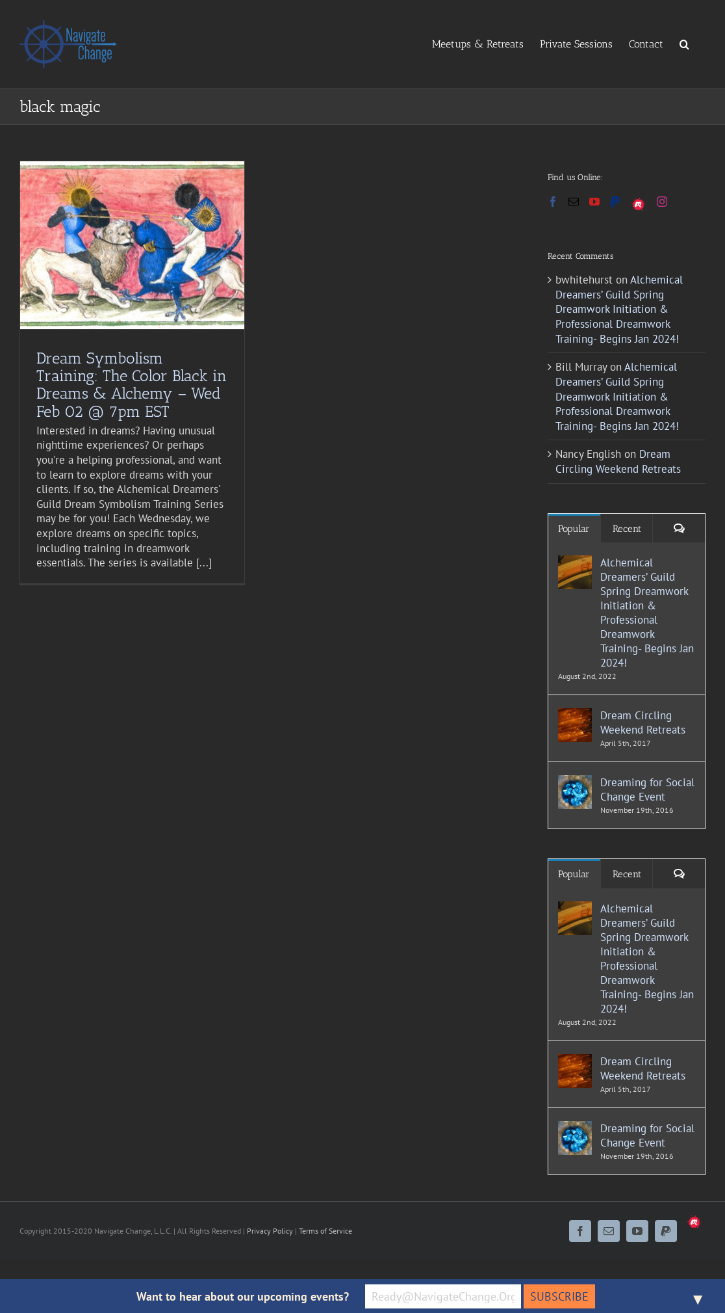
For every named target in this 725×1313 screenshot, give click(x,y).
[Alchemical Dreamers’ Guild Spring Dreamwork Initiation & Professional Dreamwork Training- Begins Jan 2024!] (575, 562)
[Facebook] (553, 201)
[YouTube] (594, 201)
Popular (574, 529)
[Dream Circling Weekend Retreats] (575, 715)
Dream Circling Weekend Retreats (618, 461)
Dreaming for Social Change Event (647, 789)
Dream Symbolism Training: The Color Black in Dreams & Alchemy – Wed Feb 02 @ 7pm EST (131, 384)
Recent (627, 529)
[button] (684, 43)
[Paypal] (615, 201)
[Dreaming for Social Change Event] (575, 782)
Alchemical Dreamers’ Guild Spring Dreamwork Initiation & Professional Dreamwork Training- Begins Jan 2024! (619, 308)
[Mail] (573, 201)
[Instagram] (662, 201)
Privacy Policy (270, 1231)
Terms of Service (325, 1231)
